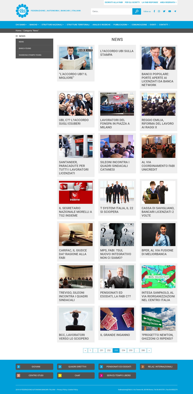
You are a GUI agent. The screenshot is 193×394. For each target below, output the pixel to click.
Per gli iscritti (132, 2)
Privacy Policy (62, 390)
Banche (33, 25)
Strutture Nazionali (52, 25)
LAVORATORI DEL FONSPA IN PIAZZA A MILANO (115, 123)
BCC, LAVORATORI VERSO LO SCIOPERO (74, 336)
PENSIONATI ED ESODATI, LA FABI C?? (115, 294)
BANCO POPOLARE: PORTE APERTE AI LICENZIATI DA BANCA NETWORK (157, 79)
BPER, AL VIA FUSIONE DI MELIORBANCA (157, 252)
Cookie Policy (73, 390)
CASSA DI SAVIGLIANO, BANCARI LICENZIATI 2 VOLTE (158, 211)
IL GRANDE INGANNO (115, 335)
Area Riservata (167, 2)
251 (101, 350)
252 (109, 350)
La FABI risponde (150, 2)
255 (130, 350)
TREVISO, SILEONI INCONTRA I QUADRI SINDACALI (73, 296)
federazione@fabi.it (125, 390)
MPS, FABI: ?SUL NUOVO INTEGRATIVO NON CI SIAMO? (115, 254)
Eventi (153, 25)
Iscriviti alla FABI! (114, 2)
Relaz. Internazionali (156, 366)
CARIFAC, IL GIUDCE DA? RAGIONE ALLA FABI (73, 254)
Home (18, 30)
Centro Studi (30, 375)
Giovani (28, 366)
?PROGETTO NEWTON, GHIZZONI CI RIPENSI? (157, 336)
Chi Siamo (20, 25)
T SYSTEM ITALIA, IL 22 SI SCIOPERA (116, 210)
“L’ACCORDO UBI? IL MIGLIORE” (73, 76)
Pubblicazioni (120, 25)
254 (123, 350)
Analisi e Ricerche (101, 25)
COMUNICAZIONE (139, 25)
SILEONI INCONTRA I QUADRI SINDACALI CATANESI (114, 165)
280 (143, 350)
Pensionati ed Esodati (115, 366)
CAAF (69, 375)
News (21, 42)
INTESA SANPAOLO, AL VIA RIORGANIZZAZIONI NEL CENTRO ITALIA (158, 296)
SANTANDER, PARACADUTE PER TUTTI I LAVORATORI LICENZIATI (74, 167)
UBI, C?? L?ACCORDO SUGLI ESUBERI (74, 122)
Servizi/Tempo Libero (115, 375)
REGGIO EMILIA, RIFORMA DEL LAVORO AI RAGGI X (158, 123)
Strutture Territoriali (78, 25)
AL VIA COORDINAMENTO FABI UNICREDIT (158, 165)
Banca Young (25, 48)
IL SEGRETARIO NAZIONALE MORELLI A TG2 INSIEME (75, 211)
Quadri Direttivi (72, 366)
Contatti (163, 25)
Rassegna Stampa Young (30, 55)
